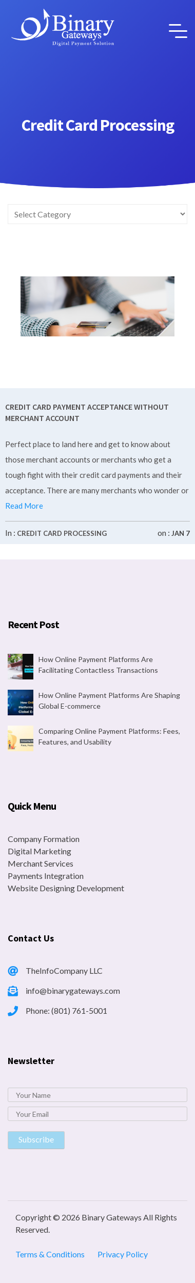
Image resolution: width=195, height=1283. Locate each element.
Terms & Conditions (50, 1254)
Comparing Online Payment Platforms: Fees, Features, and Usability (109, 736)
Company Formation (44, 839)
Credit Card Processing (62, 533)
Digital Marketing (39, 851)
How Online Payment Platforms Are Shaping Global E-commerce (109, 700)
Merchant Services (40, 863)
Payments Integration (46, 875)
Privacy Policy (123, 1254)
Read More (24, 505)
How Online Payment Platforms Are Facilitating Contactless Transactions (98, 664)
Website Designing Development (66, 888)
